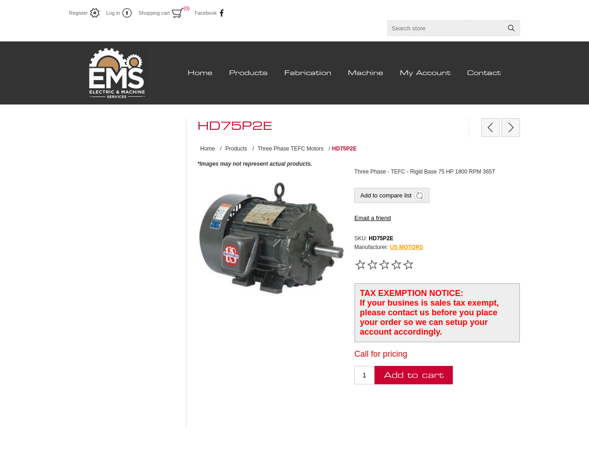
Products (248, 73)
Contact (484, 73)
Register (78, 13)
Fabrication (307, 73)
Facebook (204, 13)
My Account (425, 73)
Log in (113, 13)
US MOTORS (406, 247)
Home (200, 73)
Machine (365, 73)
